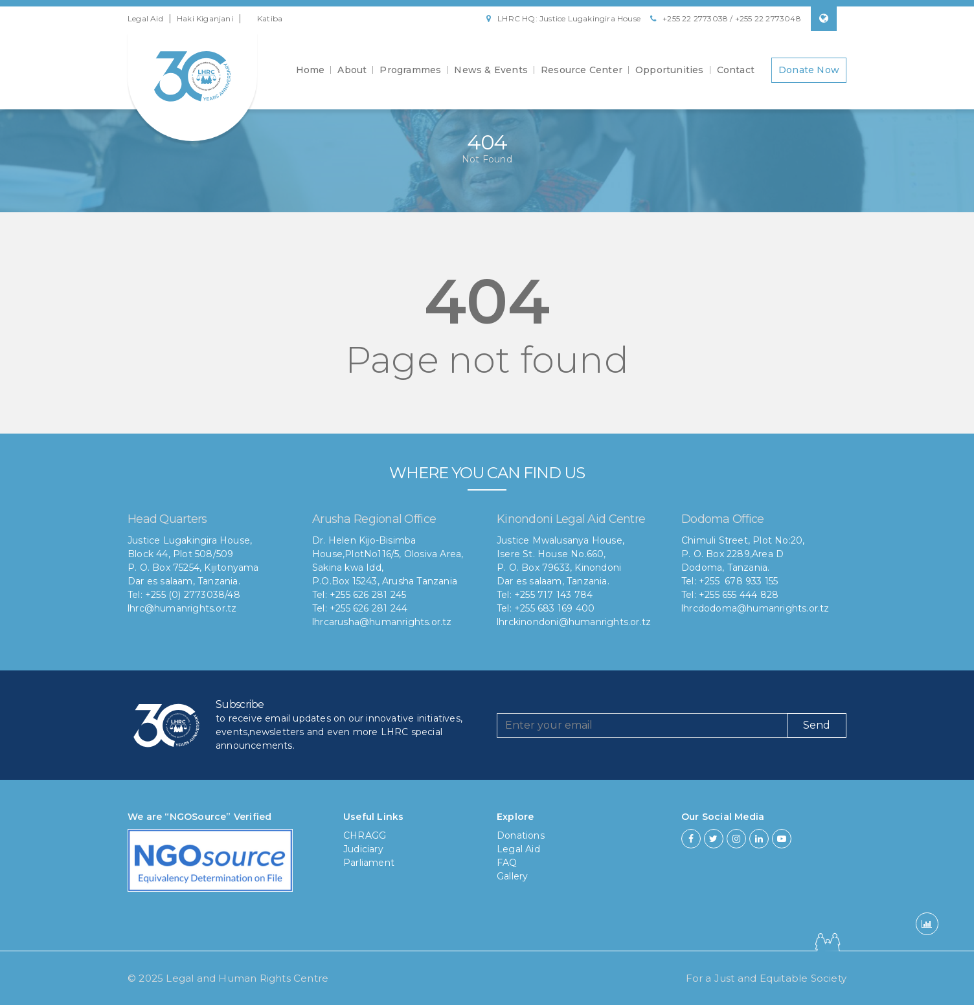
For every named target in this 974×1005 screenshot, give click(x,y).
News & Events (491, 70)
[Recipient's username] (642, 725)
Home (310, 70)
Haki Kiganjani (205, 18)
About (352, 70)
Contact (735, 70)
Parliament (368, 862)
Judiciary (363, 849)
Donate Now (808, 70)
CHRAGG (364, 835)
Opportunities (669, 70)
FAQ (507, 862)
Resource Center (581, 70)
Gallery (512, 876)
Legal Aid (145, 18)
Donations (521, 835)
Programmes (410, 70)
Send (816, 725)
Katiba (269, 18)
